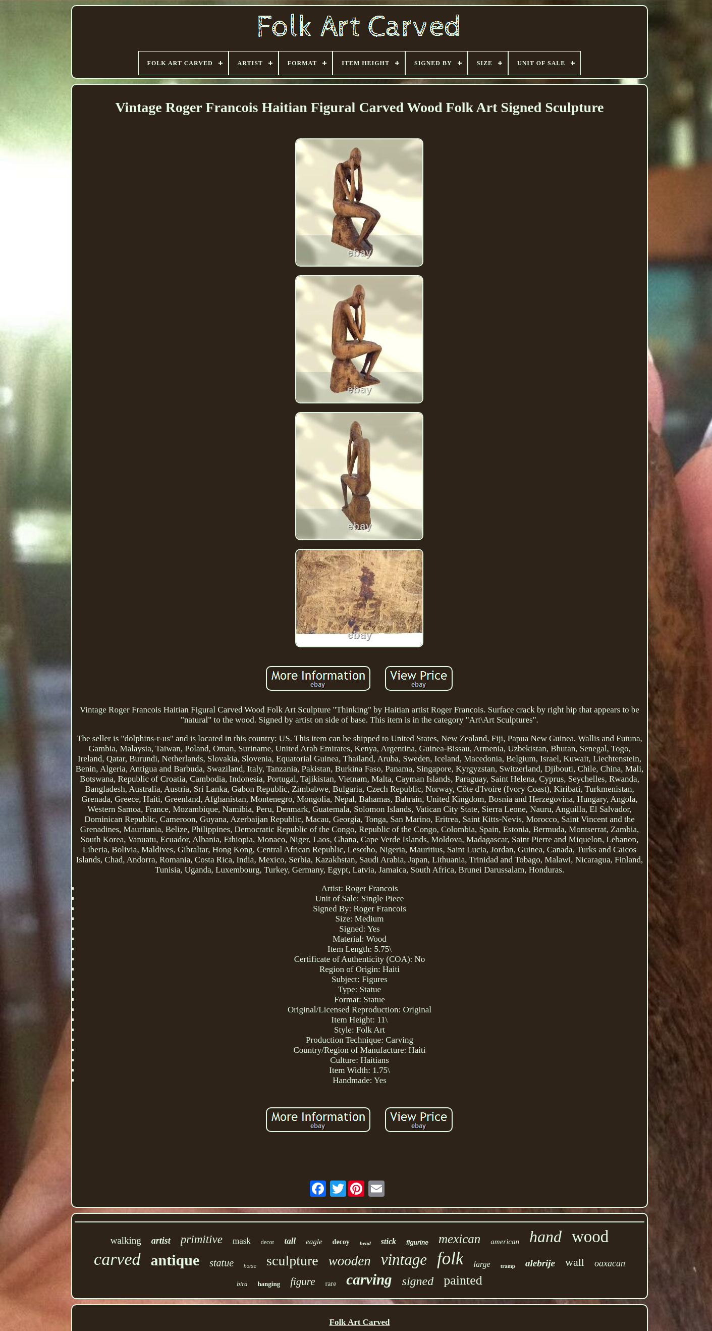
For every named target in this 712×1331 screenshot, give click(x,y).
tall (290, 1241)
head (365, 1243)
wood (590, 1236)
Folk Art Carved (360, 1322)
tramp (508, 1266)
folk (450, 1258)
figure (302, 1281)
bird (242, 1284)
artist (161, 1241)
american (504, 1242)
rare (331, 1284)
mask (242, 1241)
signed (418, 1281)
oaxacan (609, 1263)
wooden (349, 1260)
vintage (404, 1259)
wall (574, 1262)
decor (268, 1242)
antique (175, 1260)
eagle (314, 1242)
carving (369, 1279)
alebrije (540, 1263)
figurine (417, 1242)
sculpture (292, 1260)
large (481, 1264)
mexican (459, 1239)
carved (117, 1259)
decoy (341, 1242)
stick (388, 1241)
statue (221, 1262)
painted (463, 1280)
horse (250, 1266)
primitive (202, 1239)
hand (545, 1236)
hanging (268, 1284)
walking (126, 1240)
